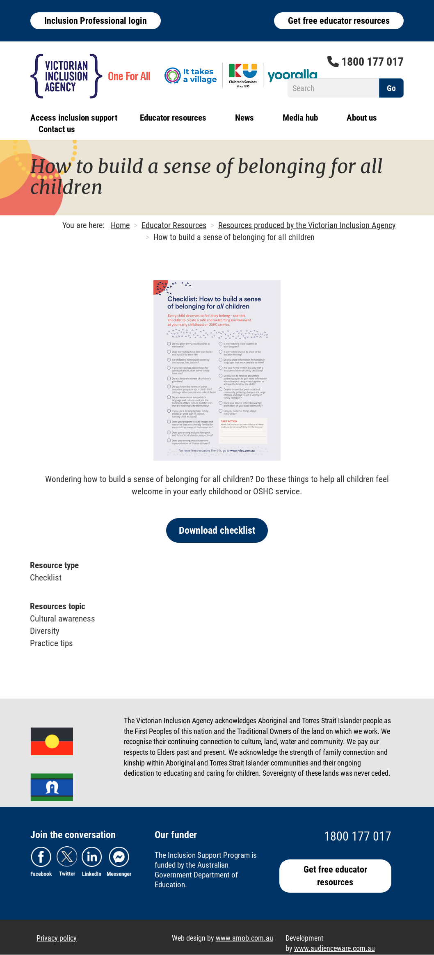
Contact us (57, 129)
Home (120, 225)
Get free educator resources (339, 21)
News (244, 118)
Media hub (300, 118)
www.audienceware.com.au (334, 948)
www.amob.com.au (244, 938)
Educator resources (173, 118)
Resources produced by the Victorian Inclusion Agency (306, 225)
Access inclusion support (73, 118)
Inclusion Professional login (95, 21)
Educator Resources (174, 225)
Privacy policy (57, 938)
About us (362, 118)
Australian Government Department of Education (196, 874)
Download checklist (217, 530)
